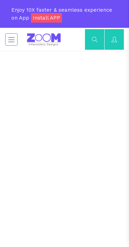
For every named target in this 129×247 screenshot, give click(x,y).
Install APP (46, 18)
